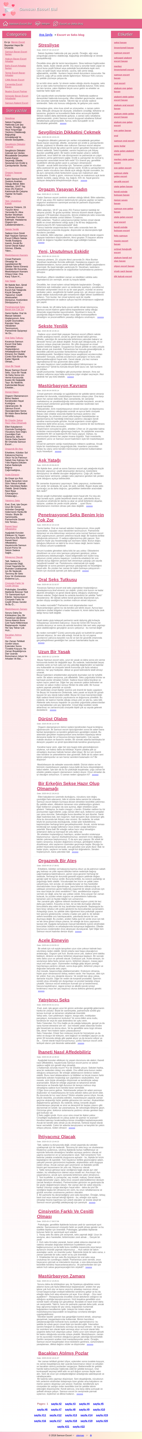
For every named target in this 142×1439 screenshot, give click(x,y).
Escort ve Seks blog (68, 24)
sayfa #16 (40, 1420)
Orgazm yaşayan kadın (13, 173)
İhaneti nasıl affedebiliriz (11, 527)
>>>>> (63, 123)
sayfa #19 (86, 1420)
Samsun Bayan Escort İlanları (16, 53)
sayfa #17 (55, 1420)
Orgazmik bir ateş (14, 449)
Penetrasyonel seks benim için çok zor (15, 308)
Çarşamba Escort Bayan (13, 85)
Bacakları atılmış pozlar (13, 636)
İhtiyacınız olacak (14, 557)
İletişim (42, 23)
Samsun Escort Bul (38, 9)
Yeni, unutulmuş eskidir (13, 202)
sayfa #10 (99, 1409)
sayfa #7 (56, 1409)
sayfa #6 (42, 1409)
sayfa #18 (71, 1420)
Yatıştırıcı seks (12, 500)
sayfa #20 (102, 1420)
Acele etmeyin (12, 475)
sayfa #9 (84, 1409)
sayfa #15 (102, 1415)
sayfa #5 (98, 1403)
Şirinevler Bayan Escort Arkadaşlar (16, 97)
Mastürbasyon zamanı (16, 609)
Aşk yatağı (10, 281)
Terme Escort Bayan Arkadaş (15, 74)
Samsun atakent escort (16, 103)
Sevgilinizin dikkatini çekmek (15, 145)
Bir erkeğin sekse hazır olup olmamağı (16, 421)
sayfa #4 (84, 1403)
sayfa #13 (71, 1415)
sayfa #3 (70, 1403)
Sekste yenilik (12, 229)
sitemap (80, 1435)
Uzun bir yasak (12, 366)
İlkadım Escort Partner (16, 91)
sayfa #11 (40, 1415)
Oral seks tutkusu (14, 338)
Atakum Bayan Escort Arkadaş (15, 60)
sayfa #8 (70, 1409)
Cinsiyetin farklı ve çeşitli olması (14, 584)
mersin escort (18, 42)
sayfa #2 (56, 1403)
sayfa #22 (79, 1426)
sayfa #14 (86, 1415)
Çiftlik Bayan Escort (14, 80)
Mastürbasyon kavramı (16, 255)
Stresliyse (10, 118)
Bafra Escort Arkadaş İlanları (15, 67)
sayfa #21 (63, 1426)
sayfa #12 (55, 1415)
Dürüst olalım (12, 392)
